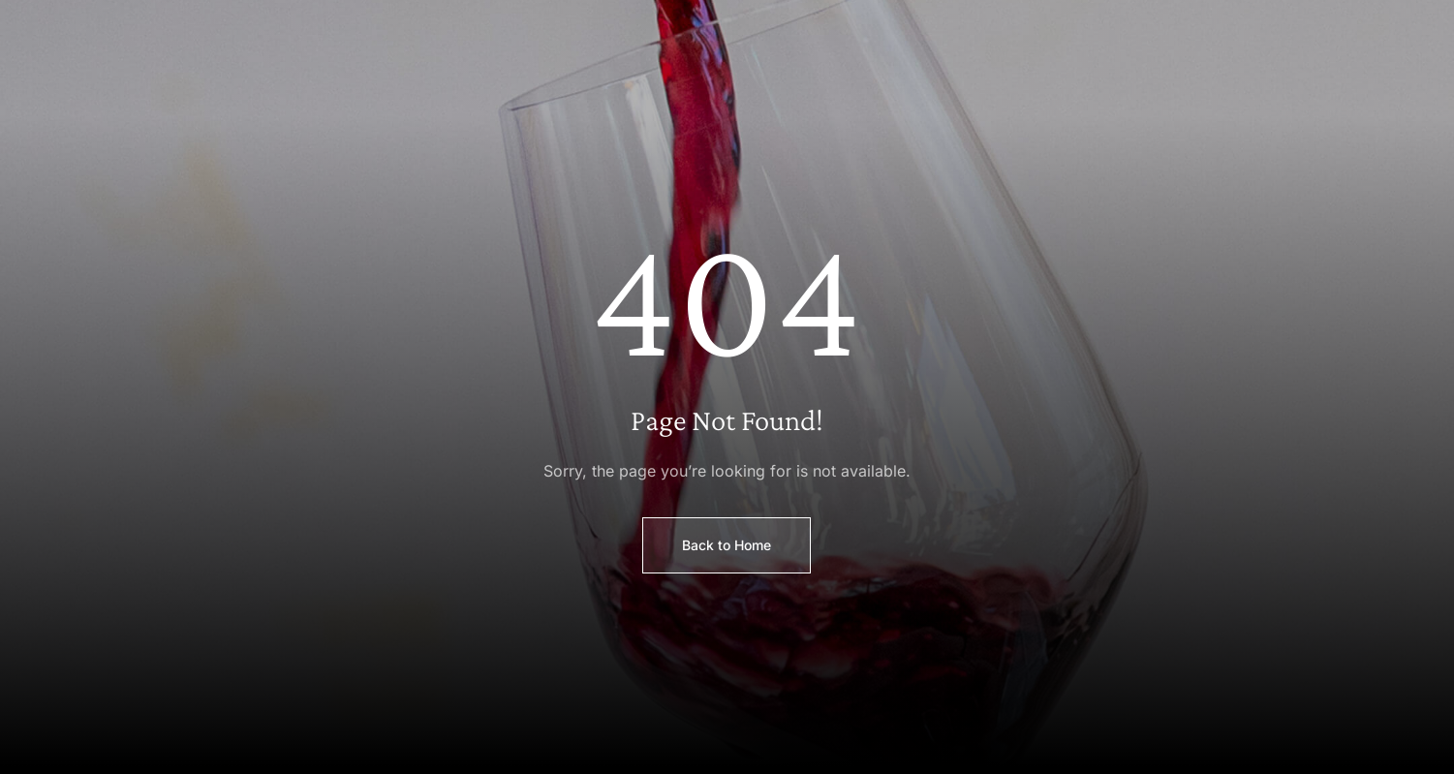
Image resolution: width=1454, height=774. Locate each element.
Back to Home (726, 545)
